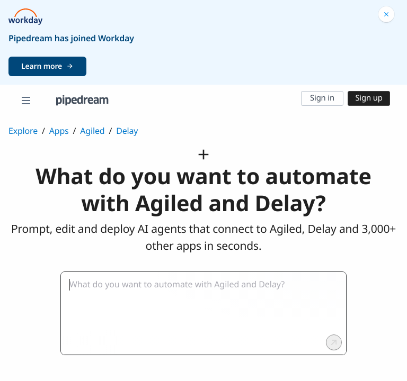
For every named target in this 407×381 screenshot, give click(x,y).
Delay (127, 131)
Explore (23, 131)
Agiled (92, 131)
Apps (59, 131)
